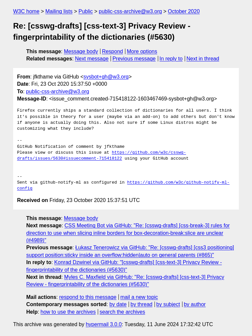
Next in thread (202, 58)
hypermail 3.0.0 (103, 324)
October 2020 (184, 11)
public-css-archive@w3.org (130, 11)
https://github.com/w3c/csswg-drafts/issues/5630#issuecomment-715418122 (101, 156)
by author (195, 304)
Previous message (134, 58)
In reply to (170, 58)
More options (142, 51)
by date (117, 304)
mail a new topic (139, 297)
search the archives (122, 312)
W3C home (26, 11)
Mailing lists (59, 11)
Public (85, 11)
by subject (168, 304)
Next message (92, 58)
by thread (142, 304)
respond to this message (87, 297)
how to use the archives (68, 312)
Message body (81, 51)
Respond (112, 51)
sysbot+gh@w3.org (106, 76)
